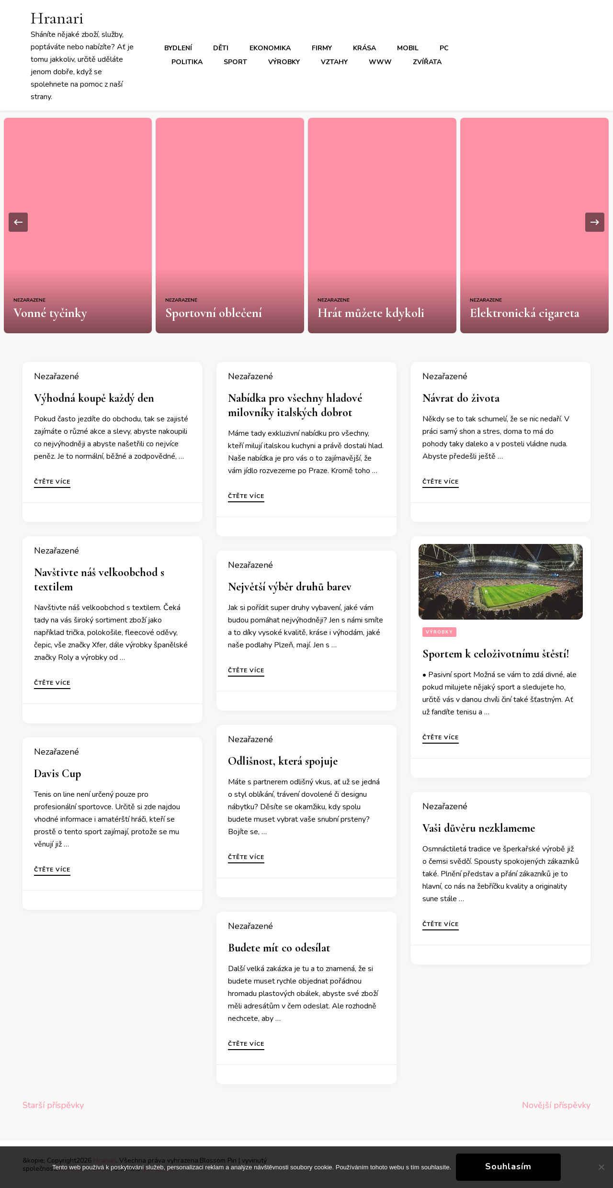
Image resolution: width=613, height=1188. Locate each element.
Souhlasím (508, 1166)
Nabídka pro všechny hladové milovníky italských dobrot (295, 405)
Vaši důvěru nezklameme (478, 828)
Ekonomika (270, 48)
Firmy (322, 48)
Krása (364, 48)
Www (380, 62)
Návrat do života (460, 398)
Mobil (408, 48)
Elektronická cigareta (524, 313)
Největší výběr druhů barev (290, 587)
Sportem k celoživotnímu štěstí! (495, 654)
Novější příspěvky (556, 1105)
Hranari (57, 18)
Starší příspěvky (53, 1105)
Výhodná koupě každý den (94, 398)
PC (444, 48)
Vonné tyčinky (50, 313)
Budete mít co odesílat (279, 948)
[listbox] (306, 222)
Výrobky (284, 62)
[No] (601, 1167)
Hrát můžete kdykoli (371, 313)
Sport (235, 62)
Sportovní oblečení (213, 313)
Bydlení (178, 48)
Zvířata (427, 62)
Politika (187, 62)
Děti (220, 48)
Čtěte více (52, 482)
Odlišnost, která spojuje (283, 761)
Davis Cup (57, 774)
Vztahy (334, 62)
